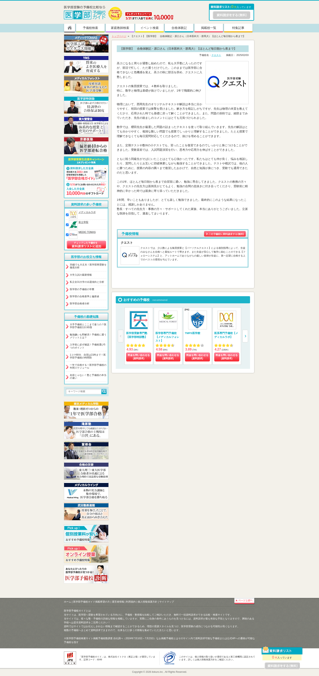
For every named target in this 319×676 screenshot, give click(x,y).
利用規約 (131, 601)
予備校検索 (90, 27)
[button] (245, 336)
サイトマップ (166, 601)
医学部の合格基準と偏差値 (84, 296)
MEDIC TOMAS (87, 232)
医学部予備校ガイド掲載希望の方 (91, 601)
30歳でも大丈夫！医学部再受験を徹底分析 (88, 266)
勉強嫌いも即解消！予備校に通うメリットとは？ (88, 336)
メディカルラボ (87, 212)
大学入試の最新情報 (81, 274)
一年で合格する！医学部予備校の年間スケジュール (88, 366)
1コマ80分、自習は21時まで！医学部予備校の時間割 (88, 356)
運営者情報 (118, 601)
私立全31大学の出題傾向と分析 (87, 282)
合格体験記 (179, 27)
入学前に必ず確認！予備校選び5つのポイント (87, 346)
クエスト (216, 55)
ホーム (67, 601)
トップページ (119, 36)
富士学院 (83, 222)
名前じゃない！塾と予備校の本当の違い (88, 376)
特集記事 (238, 27)
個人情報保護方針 (147, 601)
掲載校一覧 (208, 27)
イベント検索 (149, 27)
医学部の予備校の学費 (82, 289)
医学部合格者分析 (79, 303)
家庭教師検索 (120, 27)
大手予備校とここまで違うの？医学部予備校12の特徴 (88, 326)
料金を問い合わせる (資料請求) (139, 357)
